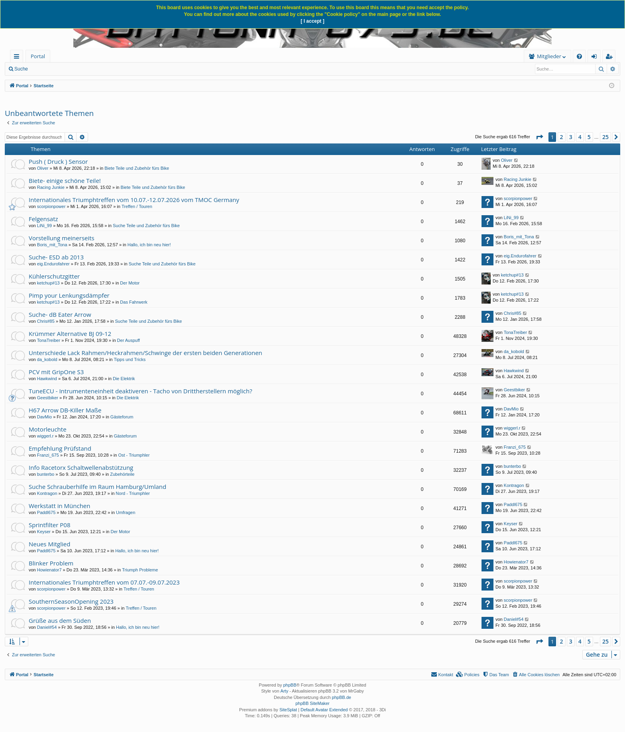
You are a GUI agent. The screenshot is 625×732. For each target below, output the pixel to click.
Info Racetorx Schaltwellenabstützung (81, 467)
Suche (21, 69)
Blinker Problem (51, 563)
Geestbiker (47, 397)
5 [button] (589, 137)
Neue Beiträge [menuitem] (54, 69)
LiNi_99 (44, 225)
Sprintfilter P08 (49, 525)
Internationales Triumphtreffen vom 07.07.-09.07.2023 (104, 582)
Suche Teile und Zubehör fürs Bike (146, 225)
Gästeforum (121, 416)
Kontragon (47, 493)
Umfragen (125, 512)
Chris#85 (46, 321)
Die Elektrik (124, 378)
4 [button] (580, 137)
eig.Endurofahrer (53, 263)
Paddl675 (46, 512)
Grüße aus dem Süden (60, 620)
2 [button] (561, 137)
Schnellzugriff (18, 58)
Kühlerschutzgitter (54, 276)
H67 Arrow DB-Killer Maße (65, 410)
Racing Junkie (51, 187)
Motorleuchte (48, 429)
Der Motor (130, 283)
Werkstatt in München (59, 506)
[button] (539, 137)
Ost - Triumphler (133, 455)
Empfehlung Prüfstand (60, 448)
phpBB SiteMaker (312, 703)
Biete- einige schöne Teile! (65, 180)
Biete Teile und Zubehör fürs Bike (136, 168)
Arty (285, 691)
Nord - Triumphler (133, 493)
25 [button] (605, 137)
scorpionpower (51, 206)
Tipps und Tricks (129, 359)
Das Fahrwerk (133, 302)
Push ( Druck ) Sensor (58, 161)
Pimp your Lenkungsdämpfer (69, 295)
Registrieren (128, 69)
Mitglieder (425, 56)
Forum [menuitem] (70, 56)
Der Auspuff (128, 340)
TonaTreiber (48, 340)
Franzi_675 (48, 455)
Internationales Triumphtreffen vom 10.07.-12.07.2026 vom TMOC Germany (134, 200)
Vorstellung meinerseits (61, 238)
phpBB (289, 685)
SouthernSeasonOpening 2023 (71, 601)
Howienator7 (49, 569)
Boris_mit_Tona (52, 244)
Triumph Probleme (140, 569)
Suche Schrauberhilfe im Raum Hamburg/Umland (97, 487)
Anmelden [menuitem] (596, 58)
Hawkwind (47, 378)
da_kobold (47, 359)
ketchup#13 (48, 283)
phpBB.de (341, 697)
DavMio (44, 416)
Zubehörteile (122, 474)
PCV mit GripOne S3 (56, 372)
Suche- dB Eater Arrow (60, 314)
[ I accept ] (312, 21)
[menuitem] (111, 56)
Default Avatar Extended (324, 709)
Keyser (44, 531)
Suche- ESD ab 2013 (56, 257)
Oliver (43, 168)
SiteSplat (288, 709)
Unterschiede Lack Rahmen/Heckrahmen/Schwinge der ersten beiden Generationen (145, 353)
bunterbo (45, 474)
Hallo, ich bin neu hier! (149, 244)
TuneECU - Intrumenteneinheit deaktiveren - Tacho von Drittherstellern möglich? (140, 391)
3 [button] (570, 137)
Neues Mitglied (49, 544)
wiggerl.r (45, 436)
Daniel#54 (47, 627)
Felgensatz (43, 219)
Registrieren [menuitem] (610, 58)
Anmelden (92, 69)
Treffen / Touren (137, 206)
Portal (38, 56)
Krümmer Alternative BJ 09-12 (70, 334)
